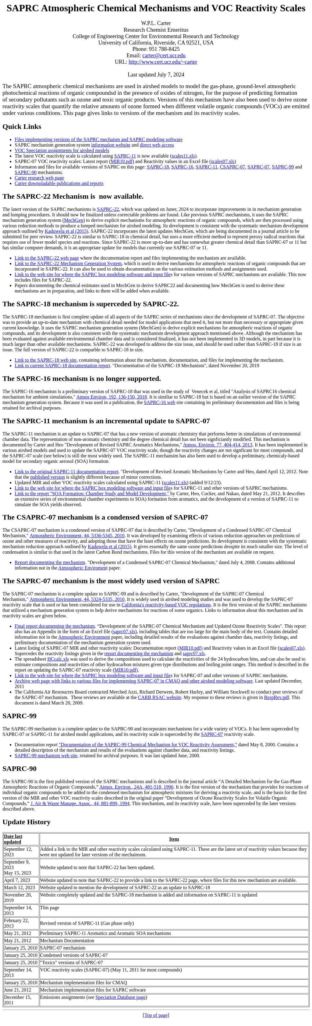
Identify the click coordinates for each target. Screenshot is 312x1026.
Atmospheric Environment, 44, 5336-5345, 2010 (77, 535)
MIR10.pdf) (122, 161)
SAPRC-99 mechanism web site (46, 755)
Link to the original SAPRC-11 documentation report (67, 471)
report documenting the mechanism (139, 653)
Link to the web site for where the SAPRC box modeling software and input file (93, 274)
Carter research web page (39, 177)
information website (110, 144)
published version (47, 477)
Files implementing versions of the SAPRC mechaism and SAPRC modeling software (99, 139)
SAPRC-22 (108, 209)
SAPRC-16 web (159, 402)
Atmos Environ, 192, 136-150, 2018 (111, 396)
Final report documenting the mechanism (55, 626)
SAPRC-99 (283, 166)
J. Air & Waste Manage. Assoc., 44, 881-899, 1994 (79, 803)
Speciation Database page (120, 997)
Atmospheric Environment (84, 637)
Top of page (156, 1015)
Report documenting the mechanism (50, 562)
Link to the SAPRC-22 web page (47, 258)
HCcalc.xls (58, 659)
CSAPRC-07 (232, 166)
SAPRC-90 (26, 172)
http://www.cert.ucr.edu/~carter (163, 62)
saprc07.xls (124, 631)
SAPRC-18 (158, 166)
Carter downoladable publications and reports (59, 183)
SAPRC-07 (258, 166)
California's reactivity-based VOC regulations (166, 604)
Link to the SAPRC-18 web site (45, 360)
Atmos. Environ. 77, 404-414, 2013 (218, 444)
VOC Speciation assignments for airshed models (62, 150)
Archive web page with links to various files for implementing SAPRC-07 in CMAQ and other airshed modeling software (134, 680)
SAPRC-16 (182, 166)
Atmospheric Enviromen (82, 567)
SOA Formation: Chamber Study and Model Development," (110, 493)
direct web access (157, 144)
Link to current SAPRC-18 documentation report (62, 365)
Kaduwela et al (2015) (66, 231)
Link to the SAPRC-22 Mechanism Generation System (68, 263)
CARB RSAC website (159, 697)
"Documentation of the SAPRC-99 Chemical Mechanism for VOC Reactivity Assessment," (148, 744)
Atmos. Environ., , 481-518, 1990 (136, 787)
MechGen (73, 220)
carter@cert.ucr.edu (164, 55)
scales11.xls (183, 155)
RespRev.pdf (276, 697)
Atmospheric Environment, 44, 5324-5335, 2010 (77, 599)
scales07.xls (222, 161)
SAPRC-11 (125, 155)
